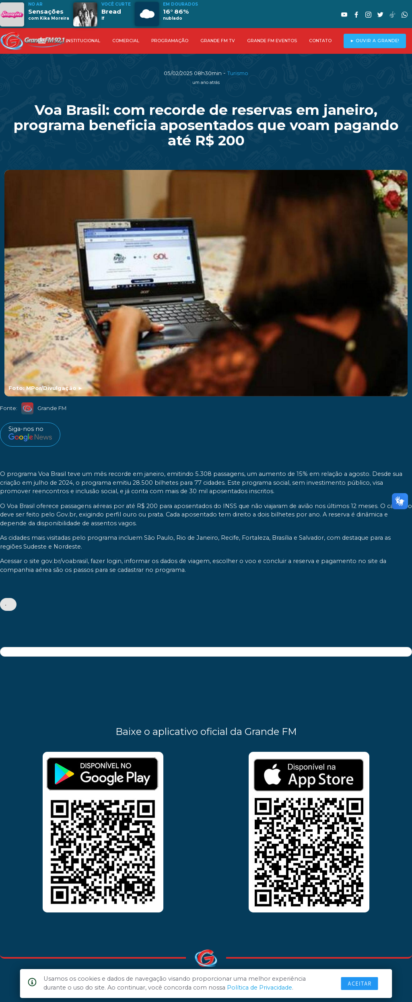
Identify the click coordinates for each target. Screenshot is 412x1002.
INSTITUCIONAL (83, 40)
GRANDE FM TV (217, 40)
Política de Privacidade (259, 987)
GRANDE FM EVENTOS (272, 40)
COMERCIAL (125, 40)
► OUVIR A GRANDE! (375, 40)
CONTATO (320, 40)
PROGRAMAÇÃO (169, 40)
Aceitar (360, 983)
